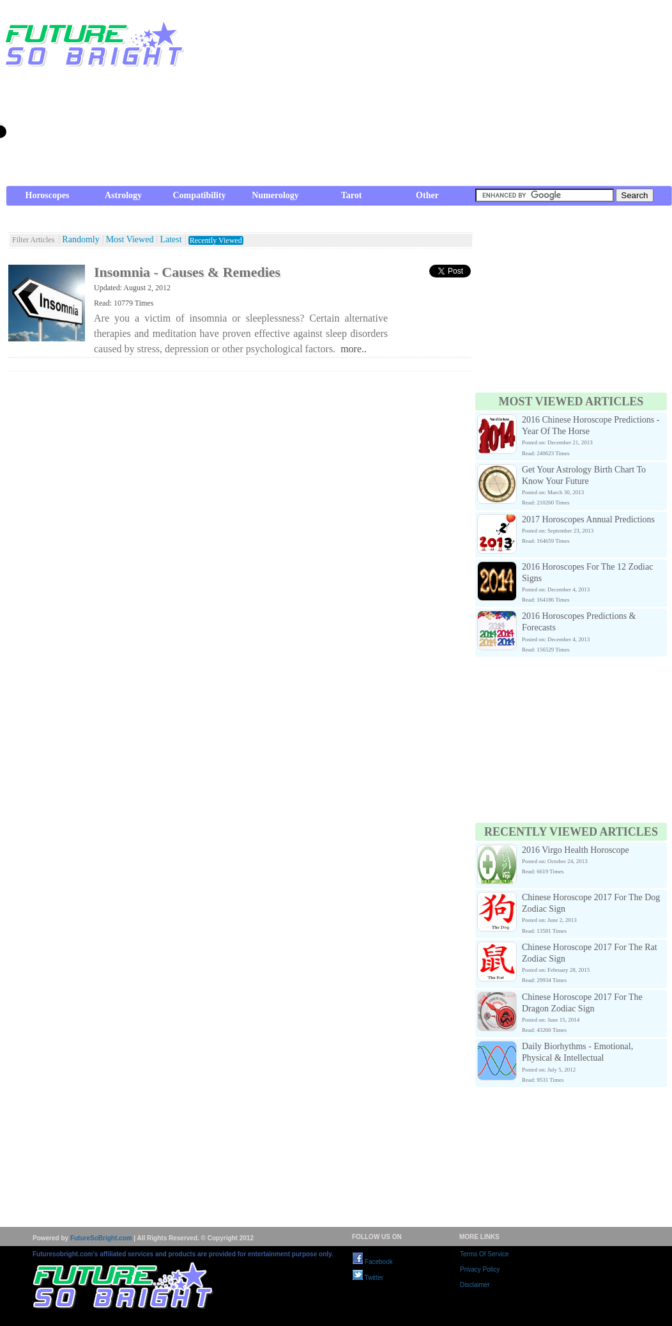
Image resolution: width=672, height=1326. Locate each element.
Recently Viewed (216, 240)
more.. (353, 348)
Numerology (275, 195)
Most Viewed (130, 240)
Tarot (351, 195)
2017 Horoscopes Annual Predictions (588, 519)
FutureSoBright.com (101, 1238)
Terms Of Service (484, 1254)
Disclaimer (475, 1284)
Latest (170, 240)
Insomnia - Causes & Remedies (187, 272)
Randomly (80, 240)
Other (427, 195)
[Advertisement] (447, 95)
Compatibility (198, 195)
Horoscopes (48, 195)
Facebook (373, 1261)
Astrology (123, 195)
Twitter (368, 1277)
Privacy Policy (480, 1269)
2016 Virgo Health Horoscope (575, 850)
